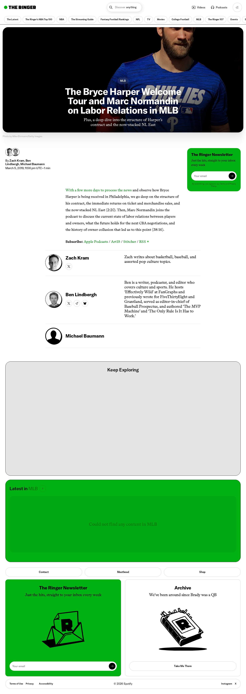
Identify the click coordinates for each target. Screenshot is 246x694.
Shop (202, 572)
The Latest (12, 19)
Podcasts (219, 7)
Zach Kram (16, 160)
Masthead (123, 572)
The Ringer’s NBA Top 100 (38, 19)
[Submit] (232, 176)
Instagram (226, 683)
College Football (180, 19)
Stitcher (129, 241)
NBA (61, 19)
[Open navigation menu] (237, 7)
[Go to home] (20, 7)
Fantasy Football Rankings (115, 19)
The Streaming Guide (82, 19)
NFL (138, 19)
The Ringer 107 (215, 19)
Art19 (115, 241)
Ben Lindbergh (18, 162)
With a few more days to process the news (99, 190)
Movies (161, 19)
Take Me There (183, 666)
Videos (198, 7)
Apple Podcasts (96, 241)
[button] (124, 7)
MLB (198, 19)
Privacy (30, 683)
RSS (144, 241)
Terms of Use (16, 683)
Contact (43, 572)
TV (148, 19)
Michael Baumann (32, 164)
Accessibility (46, 683)
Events (234, 19)
